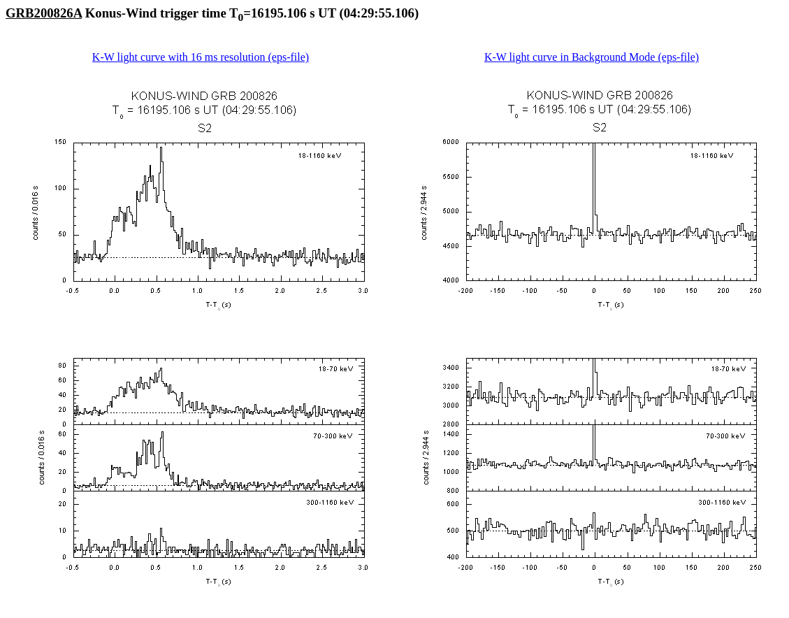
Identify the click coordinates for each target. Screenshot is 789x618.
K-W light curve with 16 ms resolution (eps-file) (200, 57)
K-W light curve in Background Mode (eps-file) (591, 57)
